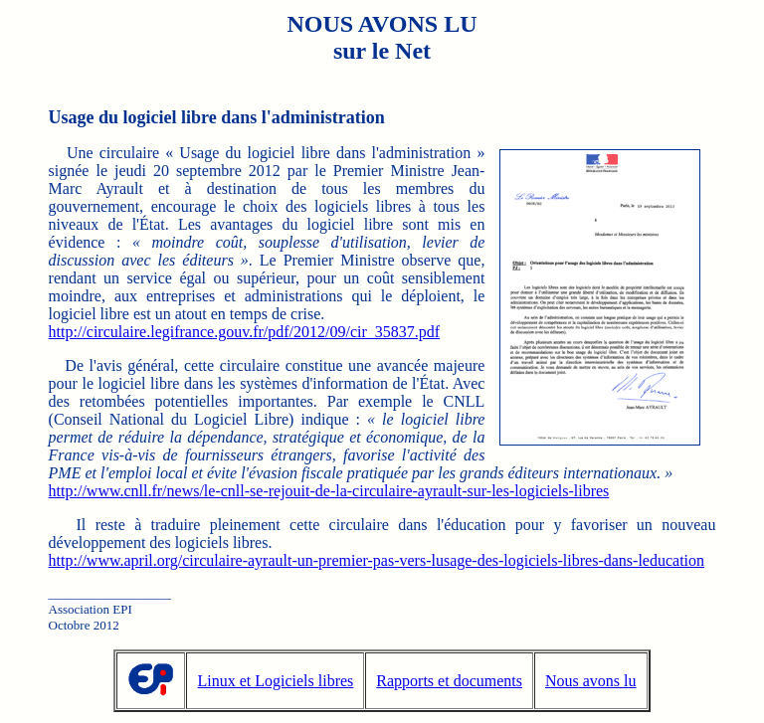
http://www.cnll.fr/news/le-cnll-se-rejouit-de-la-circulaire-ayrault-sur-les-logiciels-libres (329, 490)
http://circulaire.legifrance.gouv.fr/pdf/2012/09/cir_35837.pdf (245, 331)
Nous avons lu (591, 680)
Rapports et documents (449, 680)
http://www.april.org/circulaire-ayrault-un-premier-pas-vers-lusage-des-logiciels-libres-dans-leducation (376, 560)
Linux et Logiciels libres (275, 680)
